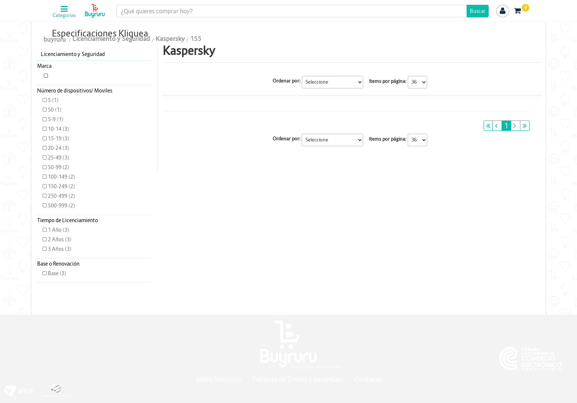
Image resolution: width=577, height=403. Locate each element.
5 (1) (51, 100)
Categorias (64, 15)
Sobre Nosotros (218, 379)
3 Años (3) (57, 249)
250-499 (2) (59, 196)
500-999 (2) (59, 205)
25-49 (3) (56, 157)
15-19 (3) (56, 138)
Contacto (368, 379)
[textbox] (302, 11)
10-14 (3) (56, 129)
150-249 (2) (59, 186)
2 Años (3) (57, 239)
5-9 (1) (53, 119)
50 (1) (52, 109)
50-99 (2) (56, 167)
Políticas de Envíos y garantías (297, 379)
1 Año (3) (56, 230)
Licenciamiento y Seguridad (73, 54)
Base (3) (54, 273)
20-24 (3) (56, 148)
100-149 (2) (59, 177)
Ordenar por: (287, 81)
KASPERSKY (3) (64, 76)
